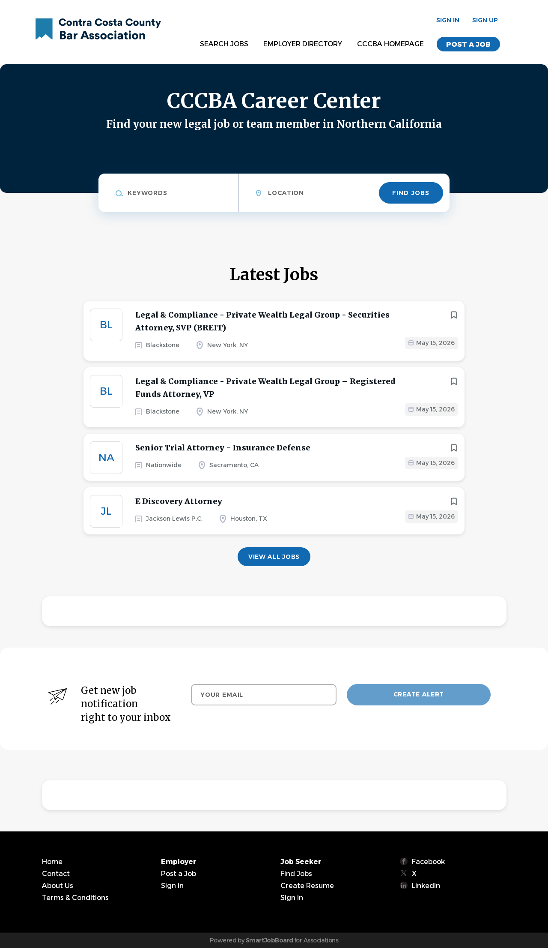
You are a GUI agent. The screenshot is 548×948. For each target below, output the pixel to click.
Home (52, 862)
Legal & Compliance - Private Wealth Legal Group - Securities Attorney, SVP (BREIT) (262, 321)
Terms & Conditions (75, 898)
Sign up (485, 20)
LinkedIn (426, 886)
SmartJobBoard (269, 940)
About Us (57, 886)
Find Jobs (410, 193)
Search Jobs (224, 44)
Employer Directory (302, 44)
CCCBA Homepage (390, 44)
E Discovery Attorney (178, 501)
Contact (56, 874)
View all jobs (274, 557)
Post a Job (468, 44)
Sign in (447, 20)
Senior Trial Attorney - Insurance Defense (222, 448)
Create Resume (307, 886)
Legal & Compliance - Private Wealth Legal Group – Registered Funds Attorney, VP (265, 387)
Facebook (428, 862)
